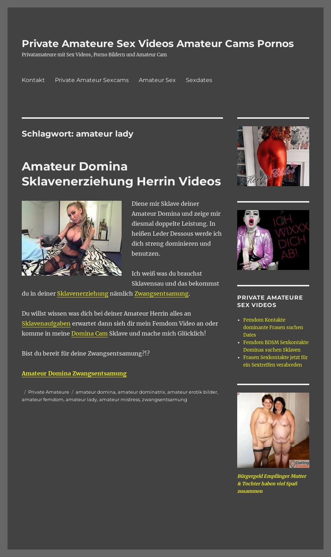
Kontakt (33, 80)
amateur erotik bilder (192, 392)
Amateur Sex (157, 80)
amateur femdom (42, 399)
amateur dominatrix (141, 392)
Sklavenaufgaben (46, 323)
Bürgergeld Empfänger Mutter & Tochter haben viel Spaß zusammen (271, 483)
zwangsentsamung (164, 399)
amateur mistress (119, 399)
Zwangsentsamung (161, 293)
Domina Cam (89, 333)
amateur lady (81, 399)
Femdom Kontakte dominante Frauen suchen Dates (273, 327)
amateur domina (96, 392)
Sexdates (199, 80)
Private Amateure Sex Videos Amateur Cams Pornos (158, 43)
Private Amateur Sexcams (92, 80)
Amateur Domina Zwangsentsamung (74, 373)
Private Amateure (48, 392)
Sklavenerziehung (82, 293)
